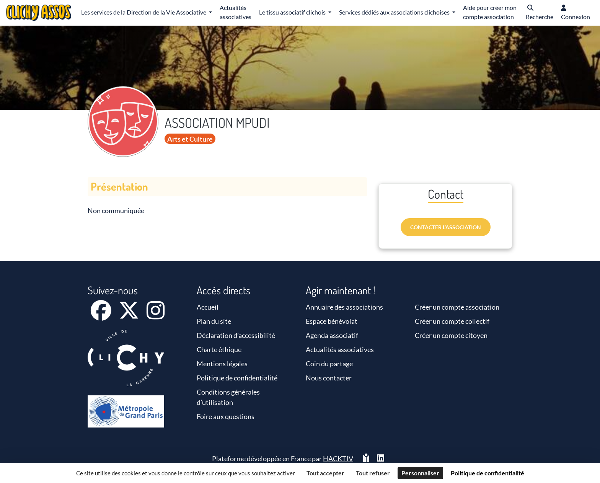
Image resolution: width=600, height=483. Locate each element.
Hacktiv (338, 458)
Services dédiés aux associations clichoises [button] (395, 12)
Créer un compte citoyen (451, 335)
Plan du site (214, 321)
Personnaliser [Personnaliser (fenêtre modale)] (420, 472)
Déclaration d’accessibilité (236, 335)
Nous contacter (329, 378)
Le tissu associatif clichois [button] (293, 12)
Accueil (207, 307)
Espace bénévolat (331, 321)
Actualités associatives (340, 349)
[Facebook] (102, 315)
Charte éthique (219, 349)
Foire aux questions (225, 416)
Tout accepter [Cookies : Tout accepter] (325, 472)
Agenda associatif (332, 335)
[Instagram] (155, 315)
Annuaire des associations (344, 307)
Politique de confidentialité (237, 378)
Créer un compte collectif (452, 321)
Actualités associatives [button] (235, 12)
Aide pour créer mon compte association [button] (490, 12)
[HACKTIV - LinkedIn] (380, 459)
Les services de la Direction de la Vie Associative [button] (144, 12)
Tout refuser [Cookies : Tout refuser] (373, 472)
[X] (129, 315)
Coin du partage (329, 363)
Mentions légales (222, 363)
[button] (539, 13)
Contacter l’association (445, 227)
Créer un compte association (457, 307)
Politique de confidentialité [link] (487, 472)
